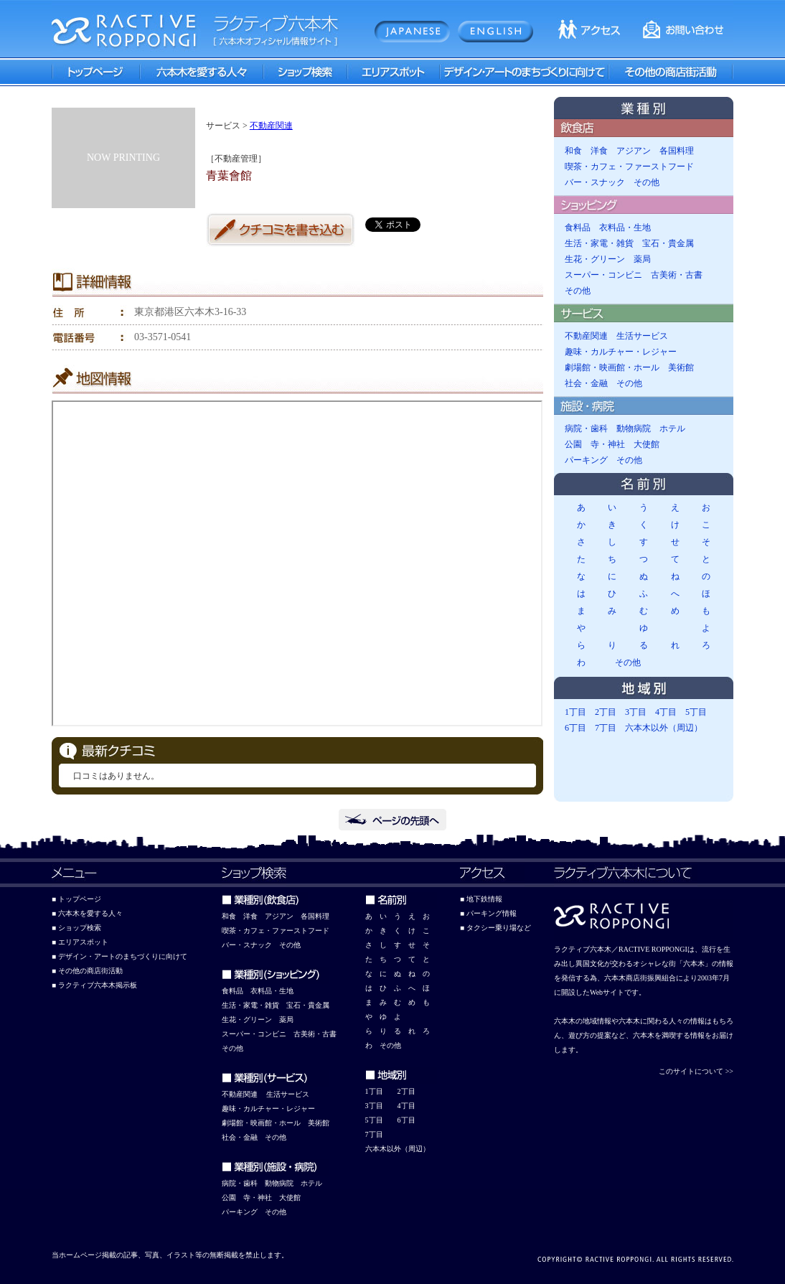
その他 (646, 182)
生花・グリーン (595, 259)
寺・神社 (608, 444)
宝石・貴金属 (668, 243)
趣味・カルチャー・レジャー (621, 352)
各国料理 (676, 151)
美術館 (681, 367)
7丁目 (605, 728)
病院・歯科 (586, 428)
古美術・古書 (676, 275)
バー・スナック (595, 182)
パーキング (586, 460)
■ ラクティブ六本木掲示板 (94, 985)
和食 (573, 151)
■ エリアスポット (80, 942)
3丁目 (636, 712)
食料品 (578, 227)
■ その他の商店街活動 (87, 971)
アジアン (633, 151)
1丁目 (575, 712)
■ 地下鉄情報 (481, 899)
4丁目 (666, 712)
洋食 (599, 151)
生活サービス (642, 336)
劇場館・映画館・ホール (612, 367)
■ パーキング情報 (488, 913)
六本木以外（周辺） (663, 728)
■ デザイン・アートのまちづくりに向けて (119, 956)
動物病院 (633, 428)
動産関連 (243, 1094)
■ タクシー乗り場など (495, 928)
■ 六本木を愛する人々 (87, 913)
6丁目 (575, 728)
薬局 (642, 259)
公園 (573, 444)
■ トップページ (76, 899)
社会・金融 (586, 383)
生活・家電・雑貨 (599, 243)
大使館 (646, 444)
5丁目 (696, 712)
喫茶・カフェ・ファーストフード (629, 166)
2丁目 (605, 712)
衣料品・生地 (625, 227)
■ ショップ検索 (76, 928)
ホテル (672, 428)
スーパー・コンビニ (603, 275)
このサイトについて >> (696, 1071)
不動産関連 (271, 126)
